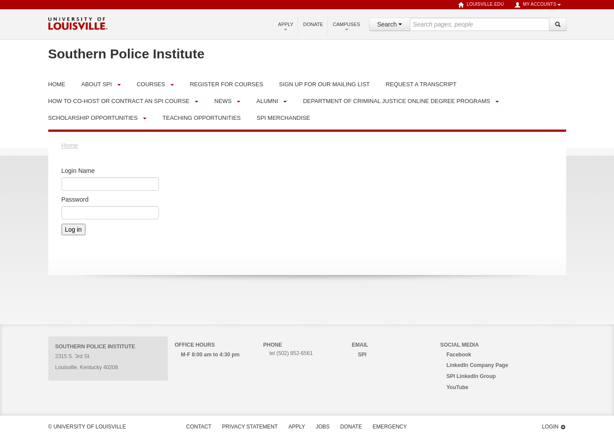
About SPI (96, 84)
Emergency (390, 427)
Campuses (346, 26)
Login (554, 427)
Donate (313, 24)
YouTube (458, 387)
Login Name (78, 170)
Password (75, 199)
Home (70, 145)
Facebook (459, 355)
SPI (362, 355)
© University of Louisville (87, 427)
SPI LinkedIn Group (471, 376)
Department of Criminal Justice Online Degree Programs (396, 101)
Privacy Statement (250, 427)
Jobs (322, 427)
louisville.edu (481, 5)
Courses (151, 84)
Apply (285, 26)
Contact (199, 427)
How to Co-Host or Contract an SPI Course (119, 101)
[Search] (558, 24)
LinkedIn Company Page (477, 365)
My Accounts (537, 5)
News (223, 101)
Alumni (267, 101)
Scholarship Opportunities (93, 118)
